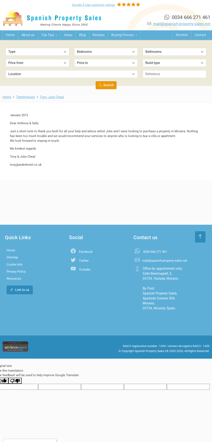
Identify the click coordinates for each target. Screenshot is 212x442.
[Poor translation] (15, 381)
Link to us (19, 290)
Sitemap (12, 257)
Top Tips (48, 35)
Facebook (86, 252)
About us (27, 35)
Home (10, 35)
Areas (68, 35)
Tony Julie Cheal (52, 97)
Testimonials (25, 97)
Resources (14, 278)
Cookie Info (15, 264)
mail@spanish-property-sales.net (181, 23)
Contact (200, 35)
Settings (41, 431)
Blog (82, 35)
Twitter (84, 260)
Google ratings (93, 5)
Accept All (19, 431)
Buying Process (123, 35)
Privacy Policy (16, 271)
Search (106, 85)
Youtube (84, 269)
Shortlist (182, 35)
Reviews (99, 35)
